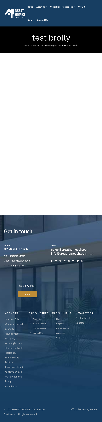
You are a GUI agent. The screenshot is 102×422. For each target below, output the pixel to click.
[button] (27, 294)
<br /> (51, 128)
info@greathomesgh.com (69, 253)
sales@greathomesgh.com (70, 249)
